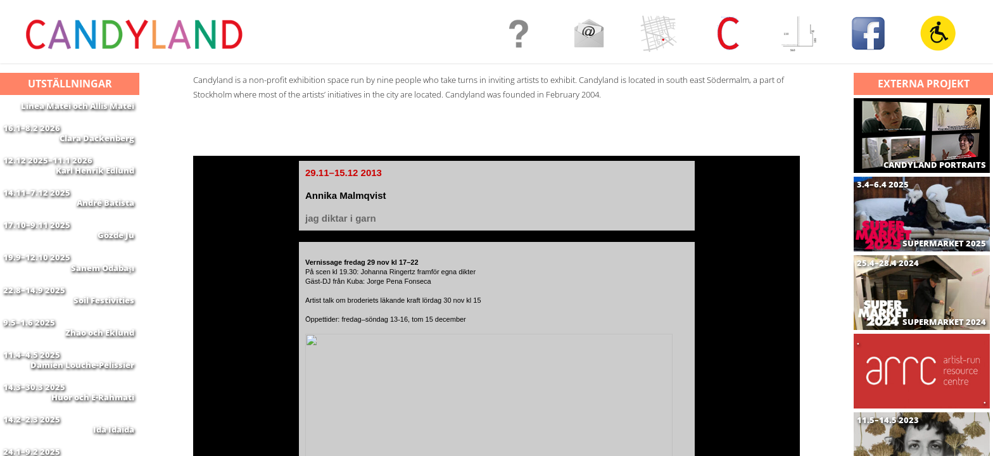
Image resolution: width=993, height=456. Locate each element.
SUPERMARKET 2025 (944, 243)
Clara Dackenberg (97, 145)
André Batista (105, 225)
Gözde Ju (116, 265)
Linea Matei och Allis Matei (77, 105)
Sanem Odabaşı (102, 305)
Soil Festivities (103, 345)
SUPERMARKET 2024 (944, 322)
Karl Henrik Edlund (95, 185)
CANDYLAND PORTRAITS (934, 165)
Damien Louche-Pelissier (82, 425)
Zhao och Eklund (99, 385)
